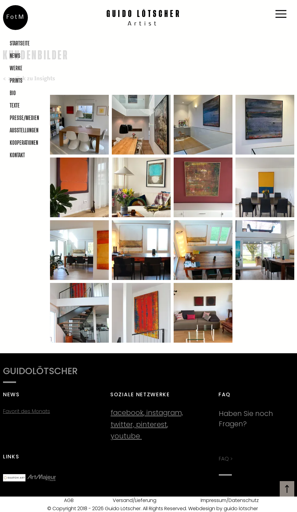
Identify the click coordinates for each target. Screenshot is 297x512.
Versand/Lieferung (134, 500)
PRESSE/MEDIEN (24, 118)
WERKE (16, 68)
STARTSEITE (20, 43)
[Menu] (284, 14)
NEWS (15, 55)
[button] (79, 125)
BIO (13, 93)
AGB (69, 500)
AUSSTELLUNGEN (24, 130)
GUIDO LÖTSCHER (143, 14)
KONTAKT (17, 155)
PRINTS (16, 80)
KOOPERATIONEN (24, 142)
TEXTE (15, 105)
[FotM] (15, 17)
